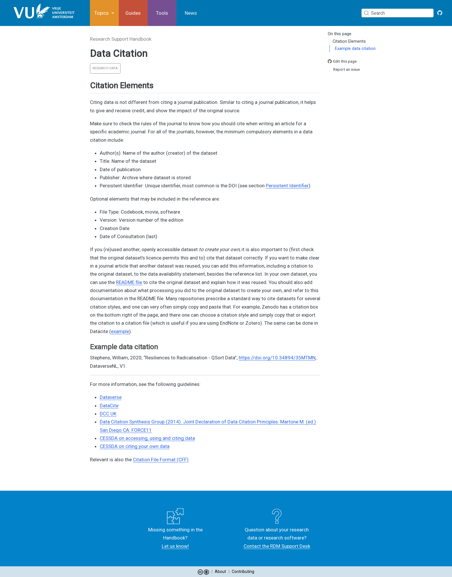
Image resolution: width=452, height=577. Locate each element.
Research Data (105, 68)
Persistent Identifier (287, 185)
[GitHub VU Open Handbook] (440, 13)
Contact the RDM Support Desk (277, 546)
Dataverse (111, 397)
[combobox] (398, 13)
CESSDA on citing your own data (135, 446)
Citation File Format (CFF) (161, 459)
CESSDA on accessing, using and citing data (147, 438)
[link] (104, 13)
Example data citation (355, 48)
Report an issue (344, 69)
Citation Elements (349, 41)
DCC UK (108, 414)
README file (129, 282)
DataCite (109, 405)
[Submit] (366, 13)
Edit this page (342, 61)
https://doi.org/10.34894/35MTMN (277, 358)
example (120, 331)
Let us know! (175, 546)
